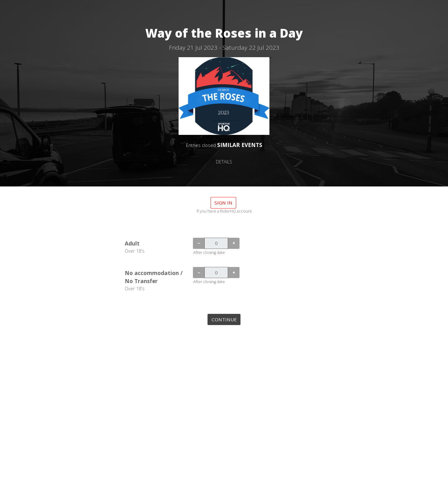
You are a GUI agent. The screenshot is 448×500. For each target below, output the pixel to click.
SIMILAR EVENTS (239, 145)
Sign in (223, 203)
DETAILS (224, 162)
